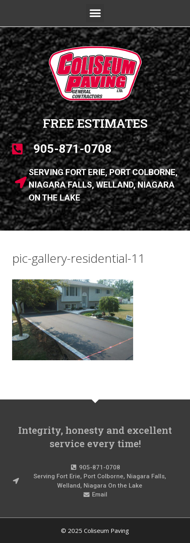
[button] (95, 13)
